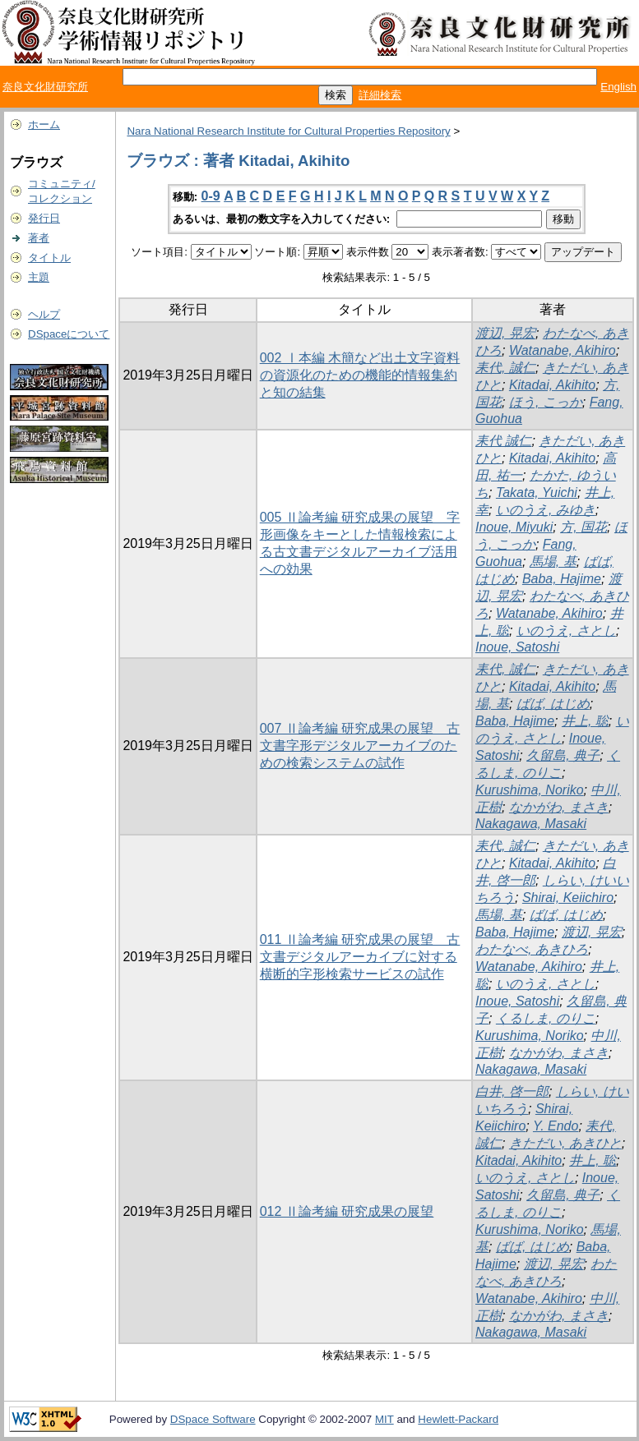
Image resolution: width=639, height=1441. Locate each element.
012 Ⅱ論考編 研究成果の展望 (347, 1211)
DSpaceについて (68, 334)
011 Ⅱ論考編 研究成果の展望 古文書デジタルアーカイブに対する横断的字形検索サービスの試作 (360, 956)
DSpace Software (213, 1419)
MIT (384, 1419)
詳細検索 (380, 95)
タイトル (49, 257)
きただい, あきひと (565, 1143)
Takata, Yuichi (536, 493)
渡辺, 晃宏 (505, 333)
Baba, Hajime (561, 579)
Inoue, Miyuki (514, 527)
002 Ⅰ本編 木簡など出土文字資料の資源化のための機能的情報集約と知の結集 (360, 375)
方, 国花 (583, 527)
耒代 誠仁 (503, 441)
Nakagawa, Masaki (530, 824)
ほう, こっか (545, 402)
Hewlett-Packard (458, 1419)
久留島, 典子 (563, 755)
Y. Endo (555, 1126)
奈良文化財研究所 (45, 87)
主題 (38, 277)
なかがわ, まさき (559, 807)
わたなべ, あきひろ (531, 949)
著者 (38, 238)
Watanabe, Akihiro (562, 350)
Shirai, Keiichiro (568, 898)
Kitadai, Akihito (552, 385)
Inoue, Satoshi (517, 647)
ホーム (44, 124)
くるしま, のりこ (545, 1018)
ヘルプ (44, 314)
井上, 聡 (585, 721)
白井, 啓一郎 (512, 1091)
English (618, 87)
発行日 (44, 218)
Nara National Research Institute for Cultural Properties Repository (288, 131)
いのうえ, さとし (566, 631)
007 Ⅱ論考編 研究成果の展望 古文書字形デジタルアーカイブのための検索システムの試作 (360, 745)
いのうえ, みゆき (545, 510)
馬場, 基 (553, 562)
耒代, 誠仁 (505, 368)
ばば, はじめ (553, 704)
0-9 (210, 196)
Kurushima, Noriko (529, 790)
